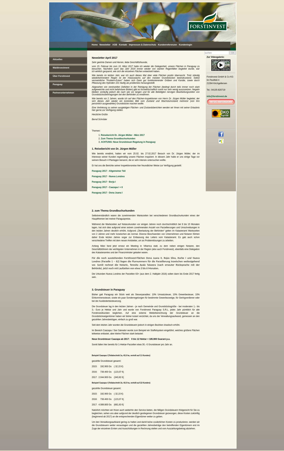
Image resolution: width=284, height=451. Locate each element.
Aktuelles (57, 59)
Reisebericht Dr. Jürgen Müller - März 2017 (123, 135)
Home (95, 44)
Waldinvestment (61, 67)
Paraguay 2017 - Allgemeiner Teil (109, 171)
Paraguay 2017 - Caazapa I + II (107, 187)
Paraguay (57, 84)
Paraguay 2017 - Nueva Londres (108, 176)
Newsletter (104, 44)
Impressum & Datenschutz (142, 44)
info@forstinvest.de (217, 96)
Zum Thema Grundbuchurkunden (118, 138)
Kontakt (123, 44)
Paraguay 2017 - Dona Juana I (107, 192)
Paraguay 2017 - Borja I (104, 182)
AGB (114, 44)
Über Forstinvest (61, 76)
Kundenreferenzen (167, 44)
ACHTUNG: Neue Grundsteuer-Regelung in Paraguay (128, 142)
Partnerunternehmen (63, 92)
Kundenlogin (185, 44)
